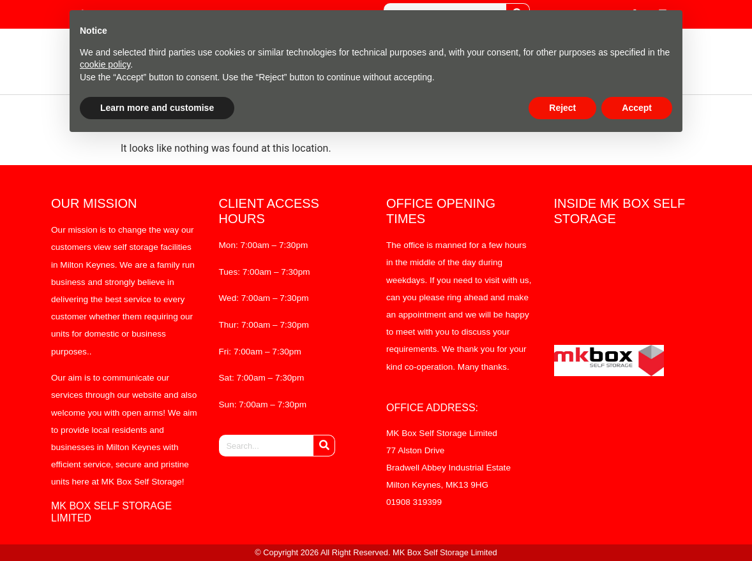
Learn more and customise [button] (157, 108)
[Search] (324, 445)
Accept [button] (637, 108)
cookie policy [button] (105, 64)
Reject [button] (562, 108)
